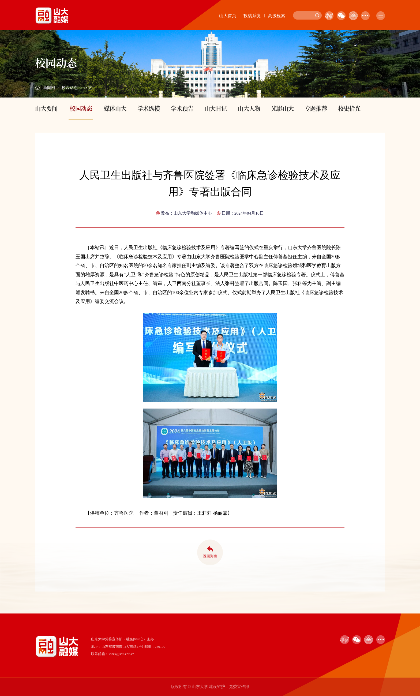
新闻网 (49, 87)
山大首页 (227, 15)
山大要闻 (46, 108)
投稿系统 (252, 15)
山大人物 (249, 108)
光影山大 (282, 108)
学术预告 (182, 108)
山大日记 (215, 108)
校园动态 (70, 87)
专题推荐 (316, 108)
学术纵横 (148, 108)
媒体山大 (115, 108)
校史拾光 (349, 108)
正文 (88, 87)
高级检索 (276, 15)
